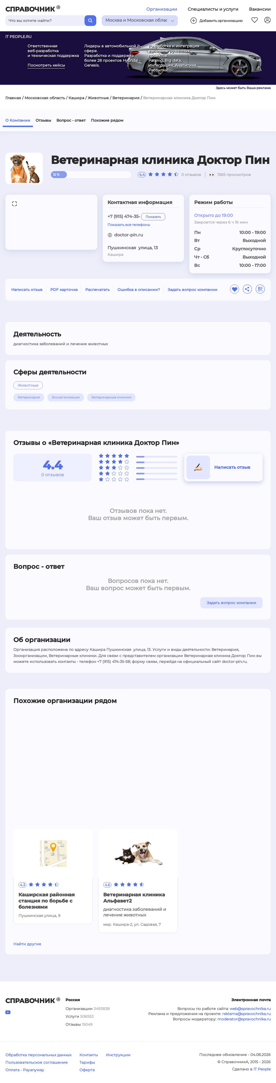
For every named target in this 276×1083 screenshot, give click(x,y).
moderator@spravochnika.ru (244, 1019)
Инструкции (118, 1055)
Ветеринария (126, 97)
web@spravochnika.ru (250, 1008)
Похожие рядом (107, 120)
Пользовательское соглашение (36, 1062)
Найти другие (27, 944)
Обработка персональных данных (38, 1055)
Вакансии (260, 9)
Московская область (45, 97)
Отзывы (43, 120)
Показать (153, 217)
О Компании (17, 120)
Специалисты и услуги (213, 9)
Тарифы (87, 1062)
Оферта (87, 1069)
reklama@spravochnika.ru (246, 1013)
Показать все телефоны (129, 224)
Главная (13, 97)
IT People (262, 1069)
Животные (98, 97)
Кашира (76, 97)
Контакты (88, 1055)
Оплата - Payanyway (24, 1069)
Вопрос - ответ (71, 120)
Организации (161, 9)
